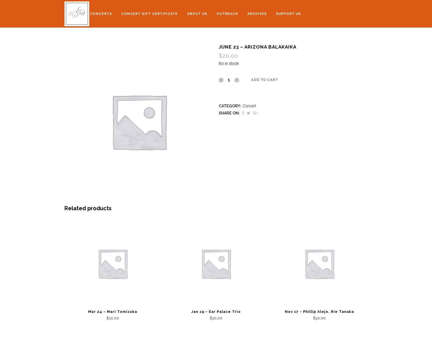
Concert (249, 106)
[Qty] (229, 79)
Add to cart (264, 80)
